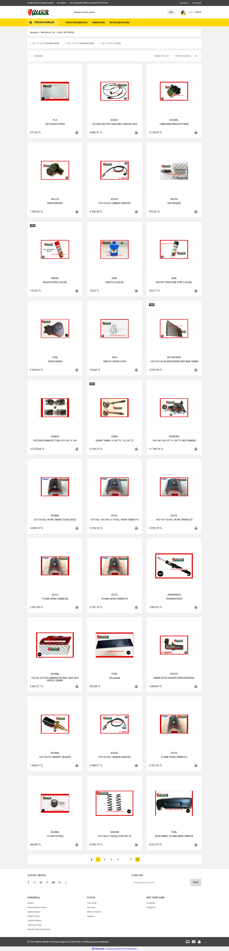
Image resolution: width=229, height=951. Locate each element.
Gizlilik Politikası (35, 921)
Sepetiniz (91, 916)
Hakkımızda (98, 22)
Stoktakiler (38, 56)
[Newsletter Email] (166, 882)
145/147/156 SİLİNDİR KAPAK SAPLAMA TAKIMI (174, 361)
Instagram (151, 907)
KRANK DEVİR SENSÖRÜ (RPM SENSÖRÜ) (174, 678)
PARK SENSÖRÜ (55, 203)
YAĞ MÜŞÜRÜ (174, 203)
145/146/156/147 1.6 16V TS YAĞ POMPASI (174, 440)
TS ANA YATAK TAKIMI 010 (174, 757)
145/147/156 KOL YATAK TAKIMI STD (174, 519)
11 (131, 859)
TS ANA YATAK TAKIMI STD (114, 599)
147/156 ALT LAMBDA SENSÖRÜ (114, 203)
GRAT (114, 278)
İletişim (31, 903)
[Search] (123, 12)
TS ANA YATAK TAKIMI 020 (55, 599)
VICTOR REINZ (174, 357)
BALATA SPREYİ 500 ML (55, 282)
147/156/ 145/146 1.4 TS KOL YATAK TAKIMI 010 (114, 519)
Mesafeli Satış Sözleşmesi (39, 929)
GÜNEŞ (114, 436)
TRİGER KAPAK (55, 361)
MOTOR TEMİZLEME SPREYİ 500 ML (174, 282)
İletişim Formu (34, 916)
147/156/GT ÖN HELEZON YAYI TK (114, 836)
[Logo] (38, 12)
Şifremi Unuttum (94, 912)
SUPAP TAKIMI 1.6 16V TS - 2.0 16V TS (114, 440)
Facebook (151, 903)
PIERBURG (174, 436)
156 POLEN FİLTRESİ (55, 124)
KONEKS (55, 436)
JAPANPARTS (174, 594)
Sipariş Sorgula (34, 912)
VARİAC (55, 278)
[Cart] (190, 12)
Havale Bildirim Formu (37, 907)
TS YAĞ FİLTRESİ (55, 836)
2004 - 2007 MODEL (65, 32)
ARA (171, 12)
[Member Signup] (196, 3)
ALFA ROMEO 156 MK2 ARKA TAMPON (174, 836)
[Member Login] (184, 3)
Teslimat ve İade (35, 925)
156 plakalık (114, 678)
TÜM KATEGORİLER (44, 22)
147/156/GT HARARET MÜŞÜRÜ (55, 757)
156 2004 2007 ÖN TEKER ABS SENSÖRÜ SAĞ (114, 124)
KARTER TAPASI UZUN (114, 361)
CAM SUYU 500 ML (114, 282)
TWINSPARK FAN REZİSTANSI (174, 124)
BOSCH (114, 120)
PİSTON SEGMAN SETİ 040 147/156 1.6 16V (55, 440)
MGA (174, 278)
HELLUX (55, 199)
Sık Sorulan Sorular (119, 22)
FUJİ (55, 120)
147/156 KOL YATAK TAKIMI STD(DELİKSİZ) (55, 519)
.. (124, 859)
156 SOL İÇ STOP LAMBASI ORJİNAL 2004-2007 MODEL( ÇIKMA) (55, 679)
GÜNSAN (114, 832)
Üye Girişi (91, 907)
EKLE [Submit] (196, 882)
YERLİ (114, 357)
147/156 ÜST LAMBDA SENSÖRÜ (114, 757)
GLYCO (114, 515)
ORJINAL (174, 120)
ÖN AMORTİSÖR (174, 599)
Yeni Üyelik (91, 903)
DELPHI (174, 199)
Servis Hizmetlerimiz (77, 22)
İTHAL (55, 357)
